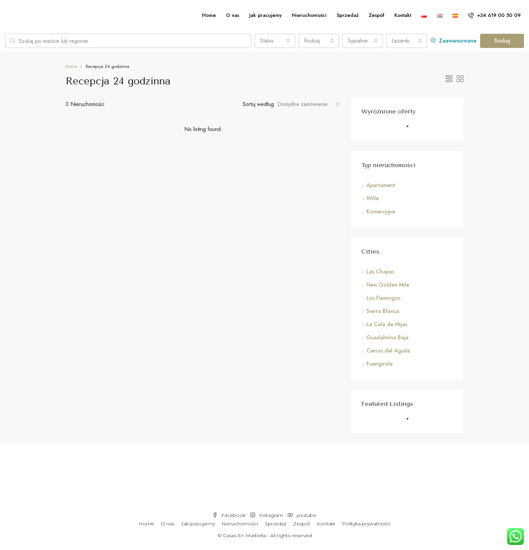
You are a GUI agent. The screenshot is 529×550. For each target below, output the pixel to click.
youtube (302, 515)
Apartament (380, 185)
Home (209, 15)
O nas (232, 15)
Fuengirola (379, 364)
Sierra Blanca (382, 311)
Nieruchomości (309, 15)
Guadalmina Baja (387, 337)
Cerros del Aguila (388, 351)
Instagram (267, 515)
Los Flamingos (383, 298)
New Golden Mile (387, 285)
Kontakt (402, 15)
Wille (372, 198)
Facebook (230, 515)
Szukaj (502, 41)
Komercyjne (380, 211)
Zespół (376, 15)
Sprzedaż (348, 15)
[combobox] (275, 41)
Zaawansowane (453, 41)
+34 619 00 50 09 (494, 15)
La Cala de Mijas (386, 324)
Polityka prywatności (366, 524)
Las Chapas (380, 272)
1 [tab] (411, 129)
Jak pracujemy (265, 15)
